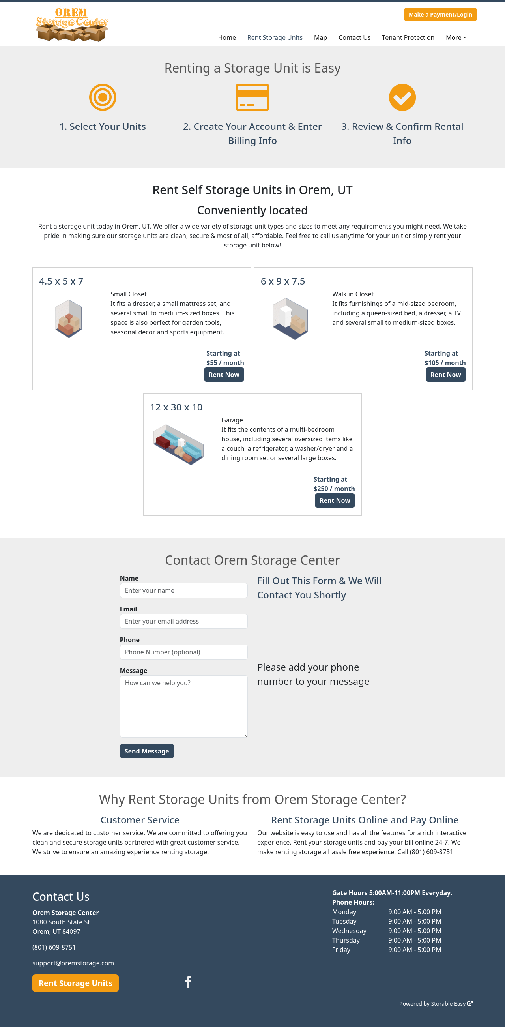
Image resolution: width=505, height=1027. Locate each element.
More (454, 37)
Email (128, 609)
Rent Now (224, 374)
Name (129, 578)
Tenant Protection (408, 37)
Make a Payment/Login (440, 14)
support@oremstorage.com (73, 963)
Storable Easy (452, 1003)
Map (320, 37)
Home (227, 37)
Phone (130, 639)
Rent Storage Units (275, 37)
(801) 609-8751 (54, 947)
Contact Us (354, 37)
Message (134, 670)
